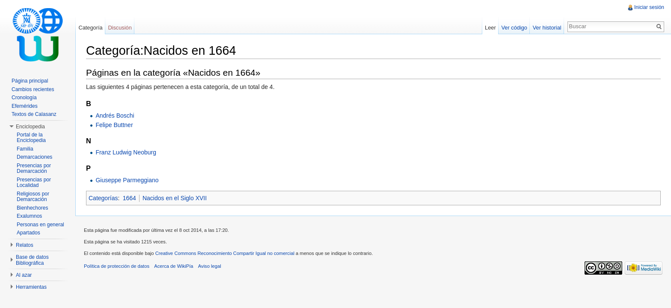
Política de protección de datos (116, 266)
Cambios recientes (33, 89)
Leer (490, 27)
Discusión (119, 27)
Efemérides (25, 106)
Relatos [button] (24, 245)
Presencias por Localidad (34, 183)
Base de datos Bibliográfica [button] (32, 260)
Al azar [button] (24, 275)
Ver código (514, 27)
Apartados (28, 233)
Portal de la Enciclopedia (31, 138)
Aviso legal (209, 266)
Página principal (30, 81)
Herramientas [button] (31, 287)
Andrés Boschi (114, 115)
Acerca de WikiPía (173, 266)
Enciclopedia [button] (30, 127)
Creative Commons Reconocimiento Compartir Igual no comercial (224, 253)
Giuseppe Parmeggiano (126, 180)
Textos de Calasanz (34, 114)
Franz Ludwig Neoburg (125, 152)
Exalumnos (29, 216)
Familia (25, 149)
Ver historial (547, 27)
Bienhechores (32, 208)
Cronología (24, 98)
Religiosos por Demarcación (33, 197)
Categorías (103, 198)
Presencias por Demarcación (34, 169)
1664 (129, 198)
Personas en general (40, 225)
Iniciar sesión (649, 7)
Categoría (90, 27)
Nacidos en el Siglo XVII (175, 198)
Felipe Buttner (114, 124)
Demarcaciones (34, 157)
